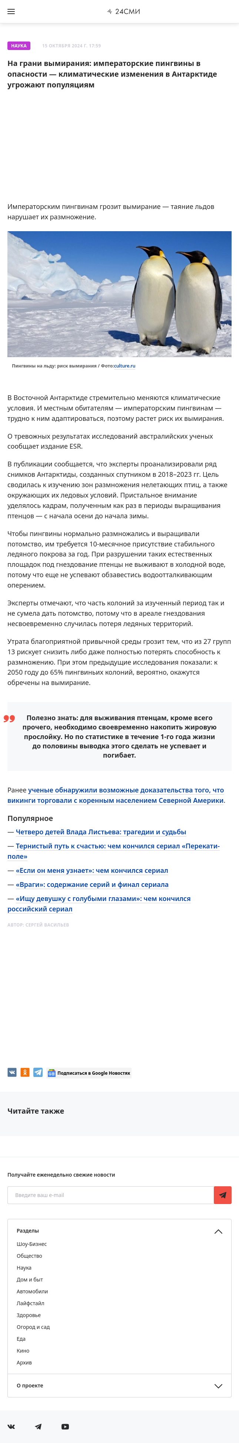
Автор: (38, 925)
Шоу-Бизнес (32, 1243)
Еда (21, 1338)
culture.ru (125, 366)
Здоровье (29, 1315)
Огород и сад (33, 1326)
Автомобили (32, 1291)
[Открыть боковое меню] (11, 11)
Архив (24, 1362)
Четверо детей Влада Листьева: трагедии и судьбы (101, 831)
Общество (29, 1255)
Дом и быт (30, 1279)
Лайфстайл (30, 1303)
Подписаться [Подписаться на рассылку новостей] (223, 1195)
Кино (23, 1350)
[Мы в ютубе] (65, 1426)
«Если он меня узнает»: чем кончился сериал (92, 870)
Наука (19, 46)
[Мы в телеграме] (38, 1426)
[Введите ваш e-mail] (111, 1195)
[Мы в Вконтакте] (11, 1426)
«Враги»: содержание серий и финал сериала (92, 884)
